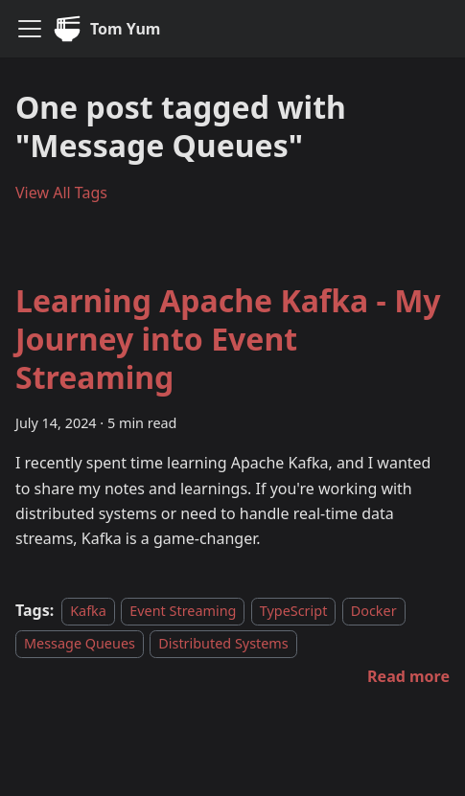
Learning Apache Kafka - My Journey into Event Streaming (228, 339)
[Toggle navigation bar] (29, 28)
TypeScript (294, 611)
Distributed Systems (223, 643)
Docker (374, 611)
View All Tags (61, 192)
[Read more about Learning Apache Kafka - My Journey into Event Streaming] (408, 676)
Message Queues (79, 643)
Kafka (88, 611)
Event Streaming (182, 611)
